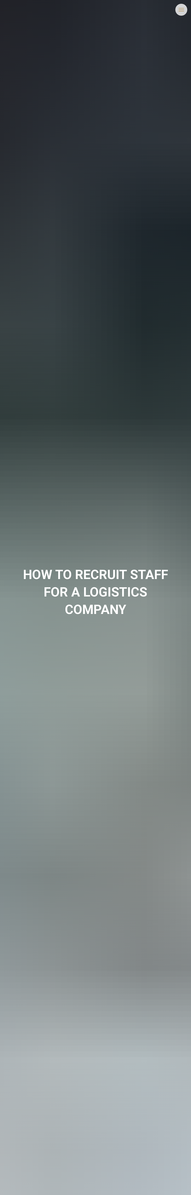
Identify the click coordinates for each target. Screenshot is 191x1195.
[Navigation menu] (181, 9)
